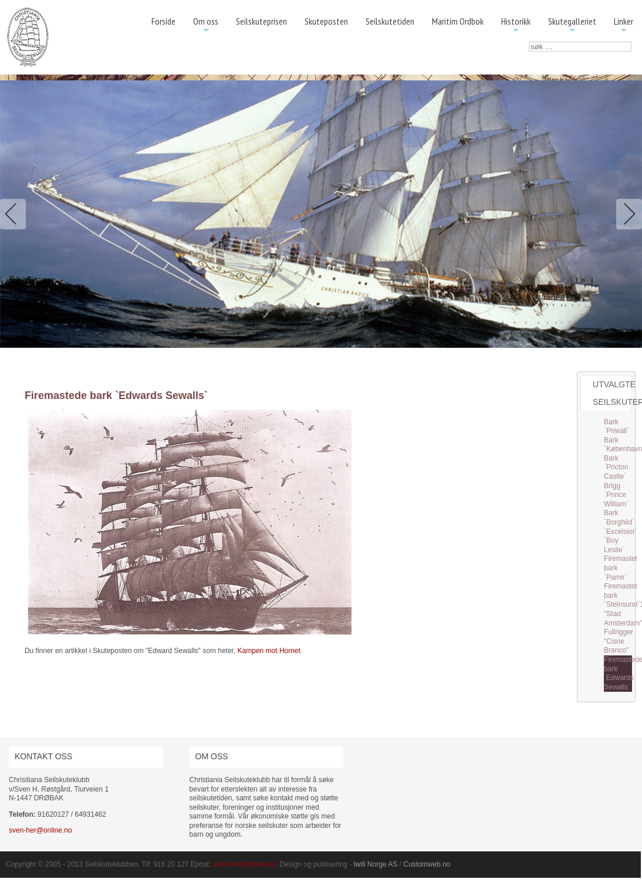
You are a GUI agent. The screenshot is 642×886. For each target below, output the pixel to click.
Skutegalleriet (572, 25)
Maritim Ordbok (458, 21)
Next (626, 214)
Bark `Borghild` (619, 517)
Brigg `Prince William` (616, 495)
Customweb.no (426, 864)
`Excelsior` (620, 531)
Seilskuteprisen (261, 21)
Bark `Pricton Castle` (616, 467)
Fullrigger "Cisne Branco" (618, 641)
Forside (163, 21)
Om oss (205, 25)
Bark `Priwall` (616, 426)
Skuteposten (326, 21)
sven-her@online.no (40, 830)
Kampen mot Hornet (269, 651)
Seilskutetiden (390, 21)
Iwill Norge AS (376, 864)
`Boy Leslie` (614, 545)
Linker (623, 25)
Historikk (516, 25)
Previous (15, 214)
